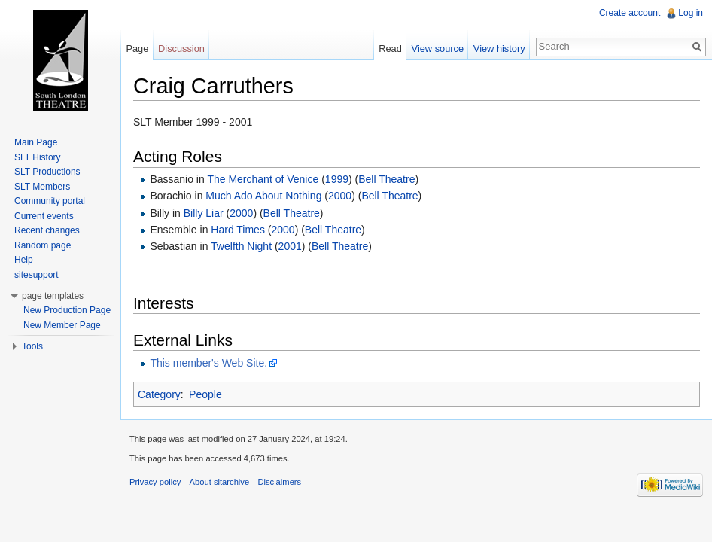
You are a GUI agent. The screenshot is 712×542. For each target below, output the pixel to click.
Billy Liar (204, 213)
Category (159, 394)
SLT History (37, 157)
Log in (690, 13)
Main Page (35, 142)
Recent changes (47, 230)
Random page (42, 245)
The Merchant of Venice (262, 179)
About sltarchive (220, 481)
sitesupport (36, 274)
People (205, 394)
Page (137, 48)
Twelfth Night (241, 246)
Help (23, 259)
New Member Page (62, 325)
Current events (44, 216)
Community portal (49, 201)
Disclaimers (279, 481)
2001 (290, 246)
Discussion (181, 48)
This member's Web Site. (208, 363)
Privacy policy (155, 481)
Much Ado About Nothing (263, 196)
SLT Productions (47, 171)
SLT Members (42, 186)
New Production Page (67, 310)
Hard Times (238, 230)
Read (390, 48)
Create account (629, 13)
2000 (339, 196)
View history (499, 48)
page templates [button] (53, 296)
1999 (336, 179)
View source (438, 48)
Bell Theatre (386, 179)
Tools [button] (32, 346)
